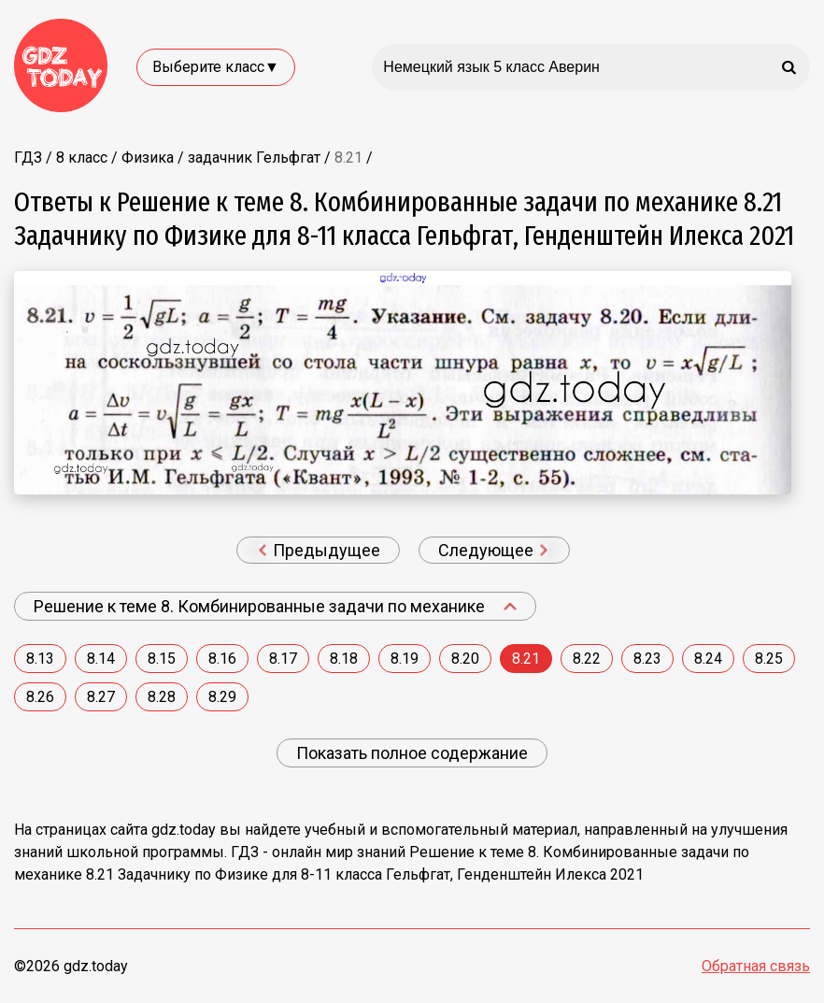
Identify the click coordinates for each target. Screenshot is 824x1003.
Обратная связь (756, 966)
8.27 (101, 697)
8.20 (465, 658)
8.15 (162, 658)
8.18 (344, 658)
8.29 (222, 697)
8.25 (769, 658)
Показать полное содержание (412, 753)
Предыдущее (319, 550)
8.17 (283, 658)
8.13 (40, 658)
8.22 (587, 658)
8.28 (162, 697)
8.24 (708, 658)
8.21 (526, 658)
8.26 (40, 697)
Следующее (493, 550)
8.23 (647, 658)
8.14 (101, 658)
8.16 (222, 658)
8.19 (405, 658)
